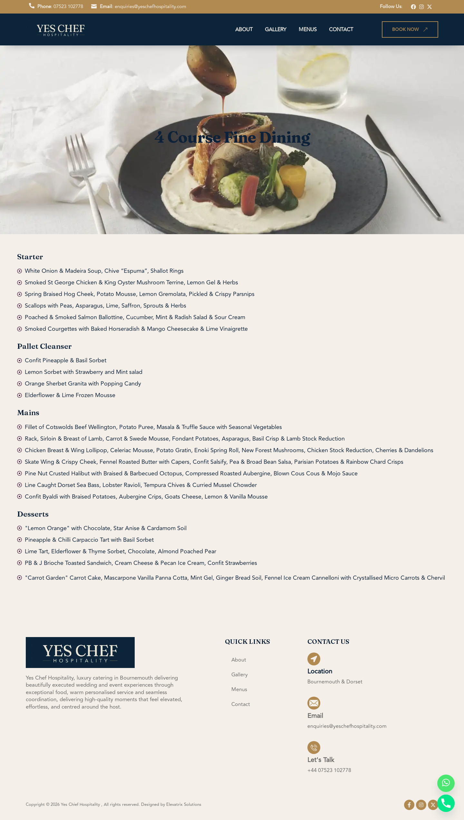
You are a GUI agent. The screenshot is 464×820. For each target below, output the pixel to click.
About (244, 29)
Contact (341, 29)
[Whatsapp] (446, 783)
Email (315, 715)
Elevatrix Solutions (183, 804)
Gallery (275, 29)
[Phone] (446, 803)
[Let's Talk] (313, 747)
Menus (308, 29)
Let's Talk (320, 760)
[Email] (313, 703)
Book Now (410, 29)
